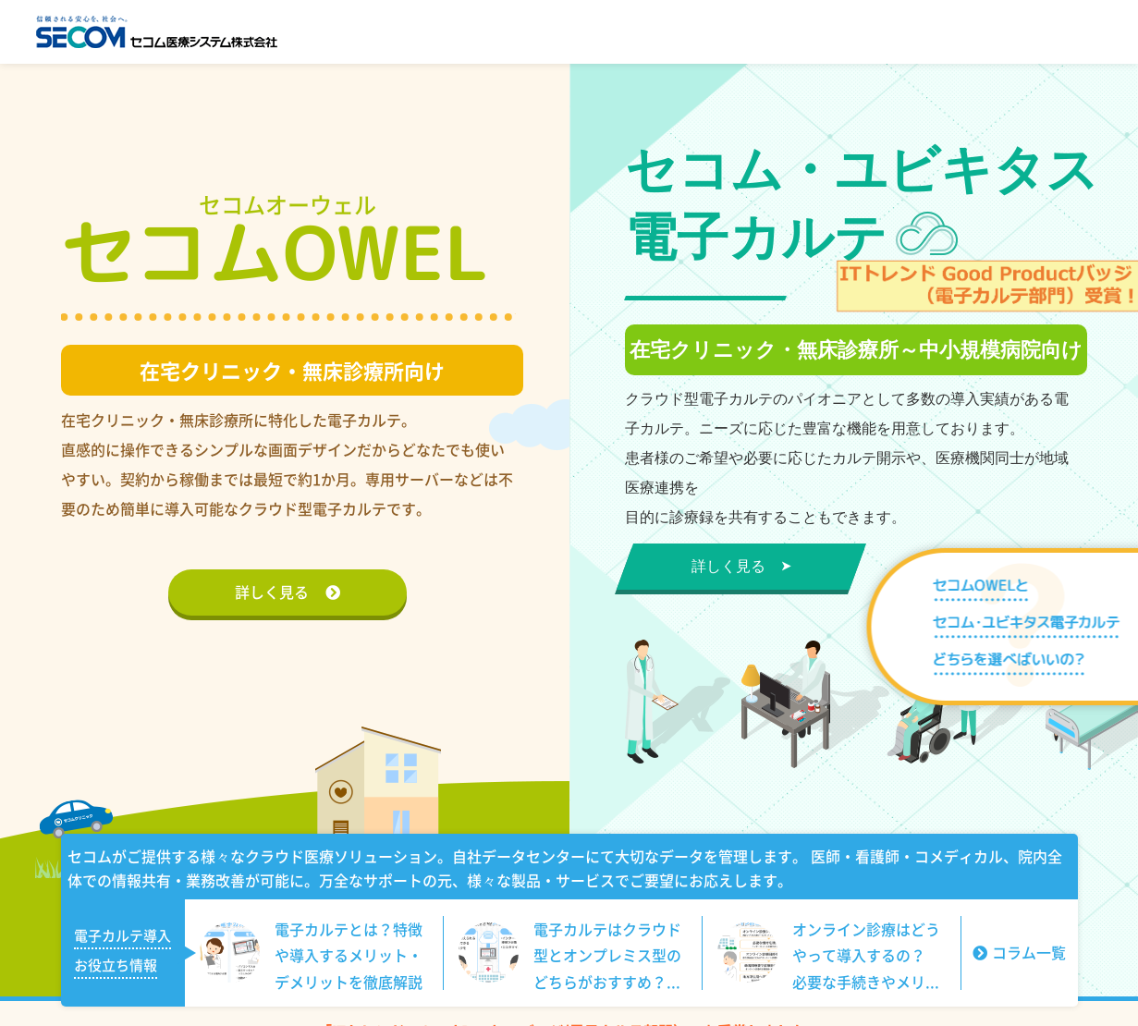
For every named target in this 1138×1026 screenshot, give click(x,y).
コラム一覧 (1019, 952)
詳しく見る (287, 591)
